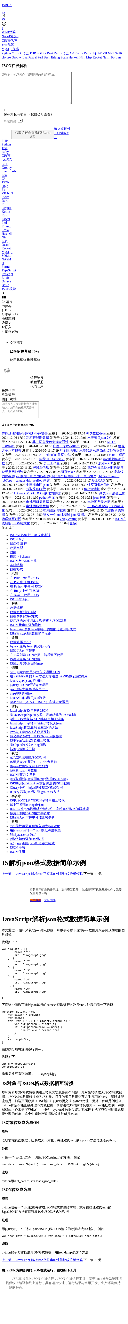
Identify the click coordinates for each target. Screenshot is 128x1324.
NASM (6, 265)
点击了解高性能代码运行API (33, 140)
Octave (6, 287)
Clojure (6, 214)
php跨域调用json (21, 702)
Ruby (88, 53)
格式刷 (8, 324)
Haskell (74, 57)
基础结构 (16, 574)
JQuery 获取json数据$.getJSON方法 (35, 801)
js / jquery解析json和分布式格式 (32, 852)
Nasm (107, 57)
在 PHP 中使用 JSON (24, 587)
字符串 (16, 805)
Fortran (116, 57)
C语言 (6, 161)
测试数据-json (96, 442)
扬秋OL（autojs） (52, 468)
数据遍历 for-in (20, 651)
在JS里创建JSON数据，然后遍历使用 (36, 664)
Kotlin (79, 53)
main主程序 (117, 464)
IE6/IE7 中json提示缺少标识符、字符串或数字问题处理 (49, 818)
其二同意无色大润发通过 (50, 451)
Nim (82, 57)
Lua (25, 57)
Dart (57, 53)
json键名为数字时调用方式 (29, 698)
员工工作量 (51, 472)
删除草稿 (33, 366)
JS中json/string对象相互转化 (30, 749)
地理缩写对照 (11, 528)
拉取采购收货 (36, 498)
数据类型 (16, 557)
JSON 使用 (17, 861)
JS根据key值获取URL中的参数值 (33, 771)
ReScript (7, 280)
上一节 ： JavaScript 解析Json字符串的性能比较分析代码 (42, 883)
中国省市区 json (37, 494)
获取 (14, 762)
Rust (50, 53)
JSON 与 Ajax (19, 608)
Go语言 (24, 53)
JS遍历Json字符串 (22, 659)
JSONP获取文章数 (23, 784)
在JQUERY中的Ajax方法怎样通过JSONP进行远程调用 (49, 685)
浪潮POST (105, 472)
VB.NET (108, 53)
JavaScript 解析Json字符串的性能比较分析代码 (43, 638)
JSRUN (7, 5)
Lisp (89, 57)
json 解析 (99, 506)
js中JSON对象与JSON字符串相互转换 (37, 728)
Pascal (33, 57)
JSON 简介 (17, 548)
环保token (68, 481)
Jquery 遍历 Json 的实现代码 (30, 655)
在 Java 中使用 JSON (24, 604)
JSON (5, 188)
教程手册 (36, 388)
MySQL (7, 258)
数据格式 (16, 578)
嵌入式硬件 (62, 135)
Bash (47, 57)
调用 (14, 677)
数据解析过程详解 (23, 621)
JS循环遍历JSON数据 (25, 668)
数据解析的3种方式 (24, 625)
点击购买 (35, 909)
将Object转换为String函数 (28, 754)
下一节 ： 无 (92, 883)
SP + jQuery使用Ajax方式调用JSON (35, 681)
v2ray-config (68, 528)
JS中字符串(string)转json (27, 814)
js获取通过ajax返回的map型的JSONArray (39, 788)
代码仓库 (36, 392)
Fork (6, 316)
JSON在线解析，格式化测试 (30, 544)
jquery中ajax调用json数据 (28, 707)
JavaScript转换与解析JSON (29, 719)
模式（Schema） (21, 565)
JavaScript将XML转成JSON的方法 (34, 737)
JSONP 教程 (18, 553)
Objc (5, 192)
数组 (14, 831)
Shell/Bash (9, 177)
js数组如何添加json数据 (27, 848)
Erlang (56, 57)
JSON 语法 (17, 856)
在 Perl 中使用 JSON (24, 591)
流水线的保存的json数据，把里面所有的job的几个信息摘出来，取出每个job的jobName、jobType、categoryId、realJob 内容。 (62, 485)
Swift (118, 53)
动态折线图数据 (37, 447)
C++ (15, 53)
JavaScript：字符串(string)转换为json (36, 732)
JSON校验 (9, 295)
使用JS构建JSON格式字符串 (30, 822)
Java (4, 154)
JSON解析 (61, 139)
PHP (33, 53)
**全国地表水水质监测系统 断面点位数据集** (93, 459)
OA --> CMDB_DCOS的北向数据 (37, 502)
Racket (98, 57)
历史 (6, 329)
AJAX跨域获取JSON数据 (28, 766)
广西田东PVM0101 (66, 455)
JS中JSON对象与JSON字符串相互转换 (37, 809)
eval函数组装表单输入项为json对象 (35, 835)
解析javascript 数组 (23, 844)
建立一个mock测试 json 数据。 (65, 524)
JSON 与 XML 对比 (23, 570)
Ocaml (6, 250)
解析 (14, 612)
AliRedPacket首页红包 (55, 464)
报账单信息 (41, 476)
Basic (5, 291)
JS (55, 143)
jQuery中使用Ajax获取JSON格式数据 (36, 796)
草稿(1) (17, 348)
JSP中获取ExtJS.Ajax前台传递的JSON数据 (40, 792)
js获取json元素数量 (23, 779)
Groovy (16, 57)
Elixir (5, 284)
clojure (6, 57)
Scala (65, 57)
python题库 (47, 506)
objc (95, 53)
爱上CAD (98, 489)
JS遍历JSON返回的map (26, 672)
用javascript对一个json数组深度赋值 (35, 839)
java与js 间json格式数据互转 (30, 741)
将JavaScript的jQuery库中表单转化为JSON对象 (43, 724)
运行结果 (36, 384)
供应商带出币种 (98, 494)
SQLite (42, 53)
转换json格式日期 (22, 758)
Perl (41, 57)
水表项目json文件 (100, 447)
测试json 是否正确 (112, 502)
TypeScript (9, 276)
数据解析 (16, 617)
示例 (14, 582)
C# (72, 53)
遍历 (14, 647)
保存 (6, 312)
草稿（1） (11, 320)
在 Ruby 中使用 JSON (25, 600)
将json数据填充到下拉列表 (29, 775)
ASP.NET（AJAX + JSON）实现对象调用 (39, 711)
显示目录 (8, 536)
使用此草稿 (18, 366)
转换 (14, 715)
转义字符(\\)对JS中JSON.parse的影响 (36, 745)
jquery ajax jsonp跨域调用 (28, 689)
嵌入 (6, 333)
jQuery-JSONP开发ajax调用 (29, 694)
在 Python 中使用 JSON (26, 595)
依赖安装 (10, 337)
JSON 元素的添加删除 (25, 634)
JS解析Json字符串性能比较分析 (32, 826)
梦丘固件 (50, 909)
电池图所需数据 (37, 511)
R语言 (65, 53)
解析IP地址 (92, 498)
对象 (13, 561)
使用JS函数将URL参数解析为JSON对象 (38, 630)
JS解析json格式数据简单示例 (30, 642)
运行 (7, 308)
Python (7, 53)
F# (100, 53)
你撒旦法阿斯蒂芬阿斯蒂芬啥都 (25, 442)
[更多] (72, 532)
